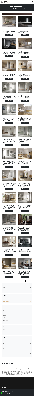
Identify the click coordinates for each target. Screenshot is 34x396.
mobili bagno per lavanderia (17, 299)
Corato (17, 348)
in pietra (17, 308)
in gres (17, 310)
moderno (17, 332)
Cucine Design (20, 380)
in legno (17, 317)
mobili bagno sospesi (17, 301)
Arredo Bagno (17, 8)
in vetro (17, 322)
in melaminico (17, 318)
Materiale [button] (5, 306)
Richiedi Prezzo (9, 34)
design (17, 331)
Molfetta (17, 353)
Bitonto (17, 346)
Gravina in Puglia (17, 350)
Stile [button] (4, 326)
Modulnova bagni (17, 290)
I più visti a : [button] (5, 337)
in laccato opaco (17, 313)
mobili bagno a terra (17, 298)
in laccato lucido (17, 312)
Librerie (26, 380)
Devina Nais (17, 289)
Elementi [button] (4, 295)
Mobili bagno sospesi (22, 8)
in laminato (17, 315)
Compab (17, 287)
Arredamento (13, 8)
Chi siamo (11, 380)
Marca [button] (4, 284)
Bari (17, 343)
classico (17, 329)
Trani (17, 355)
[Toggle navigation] (32, 1)
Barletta (17, 345)
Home (9, 8)
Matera (17, 351)
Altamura (17, 340)
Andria (17, 341)
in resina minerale (17, 320)
